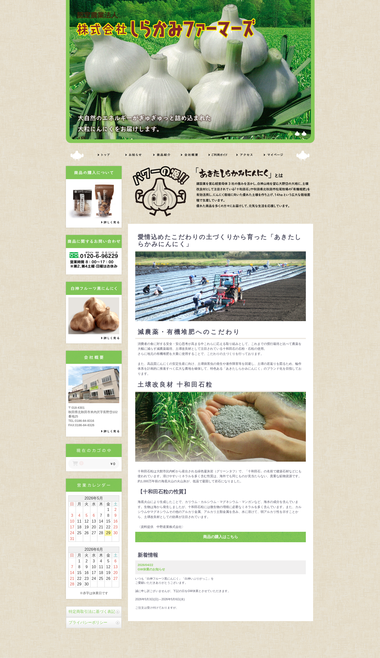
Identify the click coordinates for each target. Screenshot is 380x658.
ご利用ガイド (218, 154)
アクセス (245, 154)
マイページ (273, 154)
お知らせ (134, 154)
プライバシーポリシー (88, 622)
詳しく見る (111, 222)
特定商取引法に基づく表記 (92, 611)
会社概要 (190, 154)
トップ (107, 154)
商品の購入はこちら (220, 537)
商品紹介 (162, 154)
